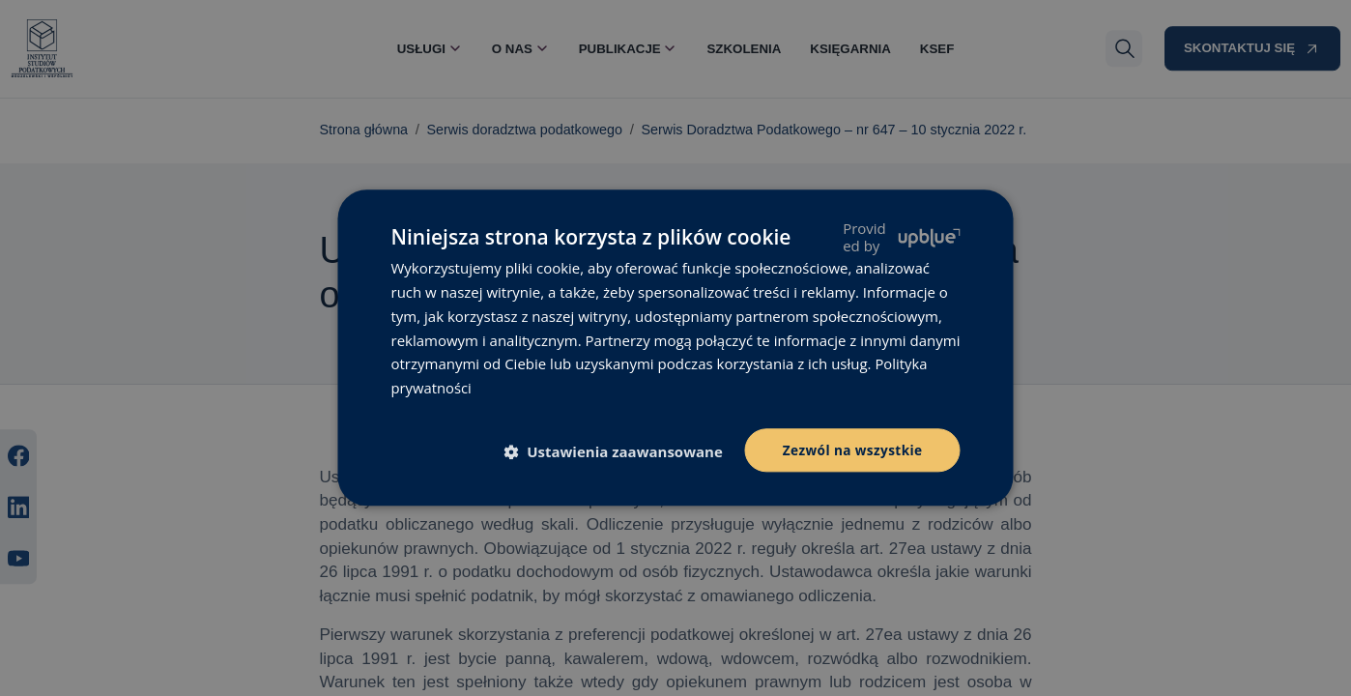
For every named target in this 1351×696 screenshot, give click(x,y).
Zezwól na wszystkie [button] (851, 450)
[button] (617, 451)
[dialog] (675, 348)
